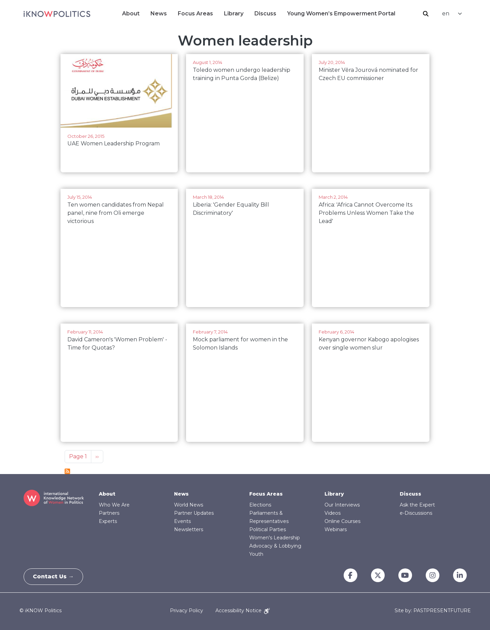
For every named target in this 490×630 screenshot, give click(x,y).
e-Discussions (416, 513)
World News (188, 505)
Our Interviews (342, 505)
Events (182, 521)
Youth (256, 554)
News (158, 13)
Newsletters (188, 529)
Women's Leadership (274, 538)
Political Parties (267, 529)
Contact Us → (54, 576)
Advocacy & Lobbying (275, 546)
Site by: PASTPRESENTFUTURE (433, 611)
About (131, 13)
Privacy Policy (186, 610)
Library (233, 13)
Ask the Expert (417, 505)
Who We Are (114, 505)
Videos (333, 513)
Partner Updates (194, 513)
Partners (109, 513)
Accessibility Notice (242, 610)
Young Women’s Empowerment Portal (341, 13)
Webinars (336, 529)
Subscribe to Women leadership (67, 471)
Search (426, 13)
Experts (108, 521)
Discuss (265, 13)
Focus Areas (195, 13)
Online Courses (342, 521)
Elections (260, 505)
